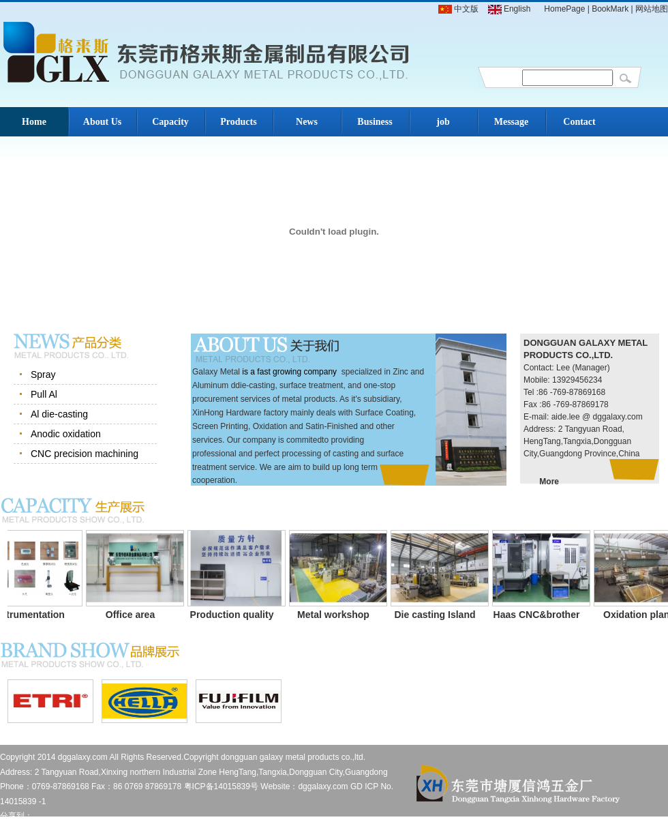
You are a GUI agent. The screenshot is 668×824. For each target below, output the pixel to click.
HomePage (564, 9)
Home (34, 122)
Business (374, 122)
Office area (135, 614)
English (509, 9)
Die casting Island (439, 614)
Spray (43, 374)
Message (511, 122)
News (307, 122)
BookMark (610, 9)
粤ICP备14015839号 (221, 786)
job (442, 122)
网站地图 (651, 9)
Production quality (237, 614)
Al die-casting (59, 414)
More (549, 481)
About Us (102, 122)
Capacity (170, 122)
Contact (579, 122)
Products (238, 122)
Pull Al (44, 394)
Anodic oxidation (66, 433)
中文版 (458, 9)
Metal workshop (338, 614)
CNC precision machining (84, 453)
